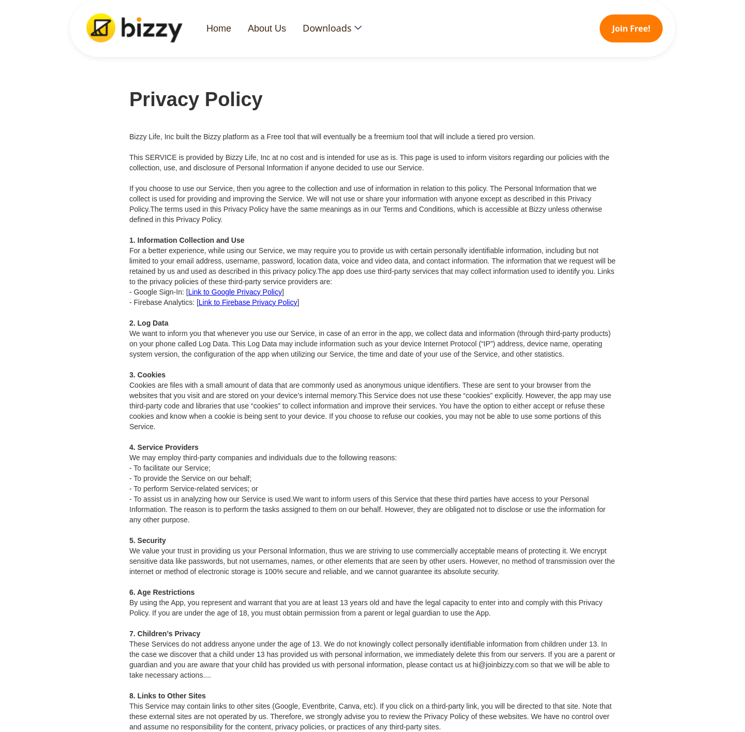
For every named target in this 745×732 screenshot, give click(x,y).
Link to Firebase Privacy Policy (248, 302)
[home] (144, 28)
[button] (332, 28)
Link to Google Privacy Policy (235, 292)
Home (218, 28)
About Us (267, 28)
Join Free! (631, 28)
